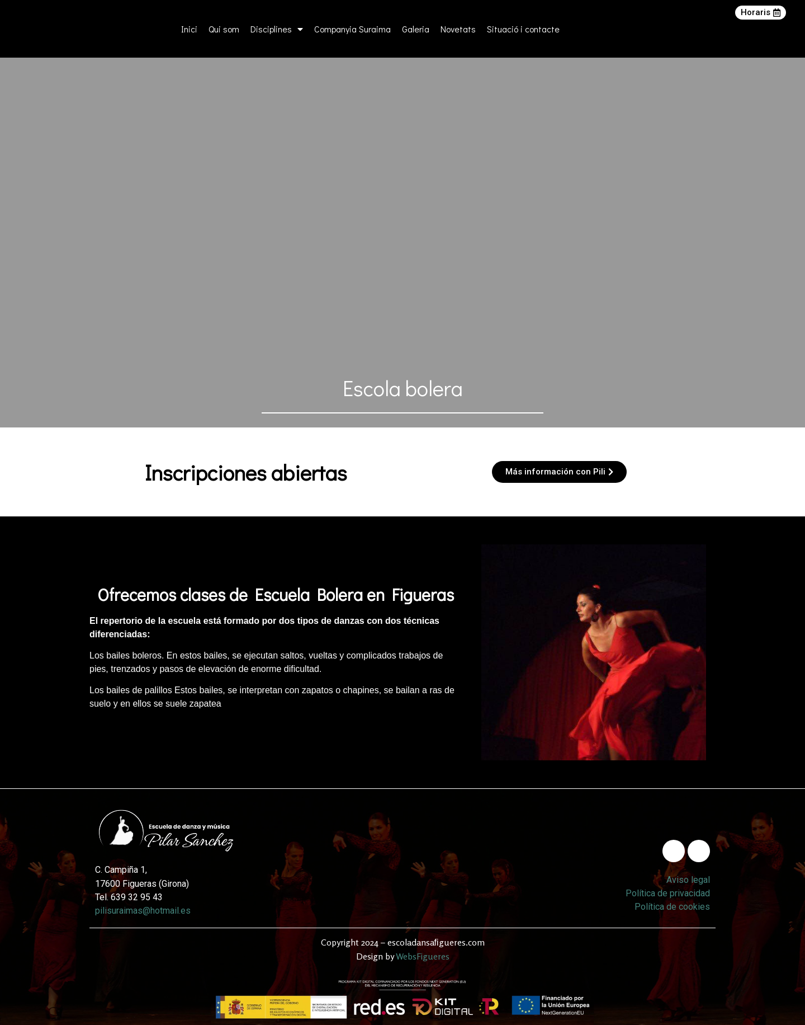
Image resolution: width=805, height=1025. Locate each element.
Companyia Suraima (352, 29)
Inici (189, 29)
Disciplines (276, 29)
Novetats (458, 29)
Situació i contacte (523, 29)
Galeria (415, 29)
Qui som (224, 29)
